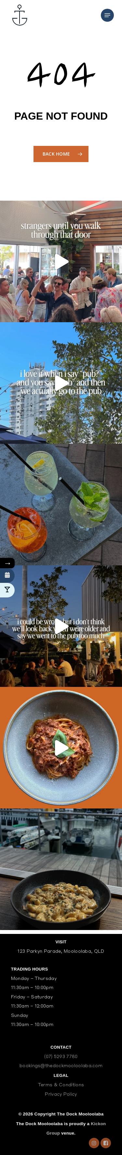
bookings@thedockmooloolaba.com (61, 1066)
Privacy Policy (61, 1094)
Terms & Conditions (61, 1085)
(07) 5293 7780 (60, 1057)
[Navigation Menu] (107, 15)
